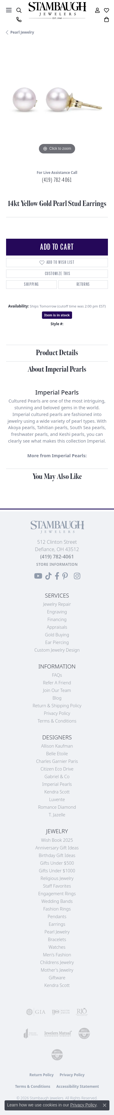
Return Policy (41, 1074)
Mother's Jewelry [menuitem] (57, 970)
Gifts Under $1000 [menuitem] (57, 871)
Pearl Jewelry (22, 32)
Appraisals (57, 627)
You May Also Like (57, 476)
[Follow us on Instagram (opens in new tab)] (77, 576)
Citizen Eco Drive (56, 769)
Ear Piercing (57, 642)
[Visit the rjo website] (82, 1012)
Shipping (31, 284)
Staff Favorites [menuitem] (57, 886)
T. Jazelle (57, 815)
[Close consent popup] (104, 1105)
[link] (19, 19)
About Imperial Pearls (57, 369)
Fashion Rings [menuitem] (57, 909)
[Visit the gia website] (36, 1012)
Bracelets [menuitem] (57, 939)
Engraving (57, 612)
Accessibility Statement (77, 1086)
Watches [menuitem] (57, 947)
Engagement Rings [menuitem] (57, 893)
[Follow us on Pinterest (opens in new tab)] (65, 576)
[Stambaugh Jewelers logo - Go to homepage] (57, 10)
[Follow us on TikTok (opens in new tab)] (48, 576)
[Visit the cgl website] (57, 1055)
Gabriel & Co (56, 776)
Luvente (57, 799)
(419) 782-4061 (57, 180)
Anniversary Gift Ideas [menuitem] (57, 848)
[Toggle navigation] (9, 10)
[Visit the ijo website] (61, 1012)
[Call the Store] (57, 556)
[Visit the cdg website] (84, 1033)
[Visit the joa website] (31, 1033)
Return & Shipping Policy (57, 705)
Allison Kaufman (57, 746)
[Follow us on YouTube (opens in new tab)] (38, 576)
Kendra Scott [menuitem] (57, 985)
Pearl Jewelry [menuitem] (56, 932)
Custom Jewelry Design (57, 650)
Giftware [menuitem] (57, 978)
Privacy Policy (57, 713)
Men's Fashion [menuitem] (57, 955)
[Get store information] (57, 564)
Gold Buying (57, 635)
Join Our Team (57, 690)
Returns (83, 284)
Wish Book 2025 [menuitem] (57, 840)
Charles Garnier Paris (57, 761)
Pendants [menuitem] (57, 916)
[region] (57, 104)
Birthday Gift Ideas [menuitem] (57, 855)
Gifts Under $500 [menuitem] (57, 863)
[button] (19, 10)
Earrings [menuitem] (57, 924)
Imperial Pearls (57, 784)
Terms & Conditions (57, 721)
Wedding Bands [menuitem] (57, 901)
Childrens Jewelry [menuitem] (57, 962)
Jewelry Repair (57, 604)
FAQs (57, 675)
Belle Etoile (57, 753)
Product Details (57, 352)
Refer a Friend (57, 683)
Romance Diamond (57, 807)
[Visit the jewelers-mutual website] (58, 1033)
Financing (57, 619)
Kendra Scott (57, 792)
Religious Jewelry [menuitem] (56, 878)
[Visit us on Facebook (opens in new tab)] (57, 576)
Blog (57, 698)
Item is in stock (57, 315)
